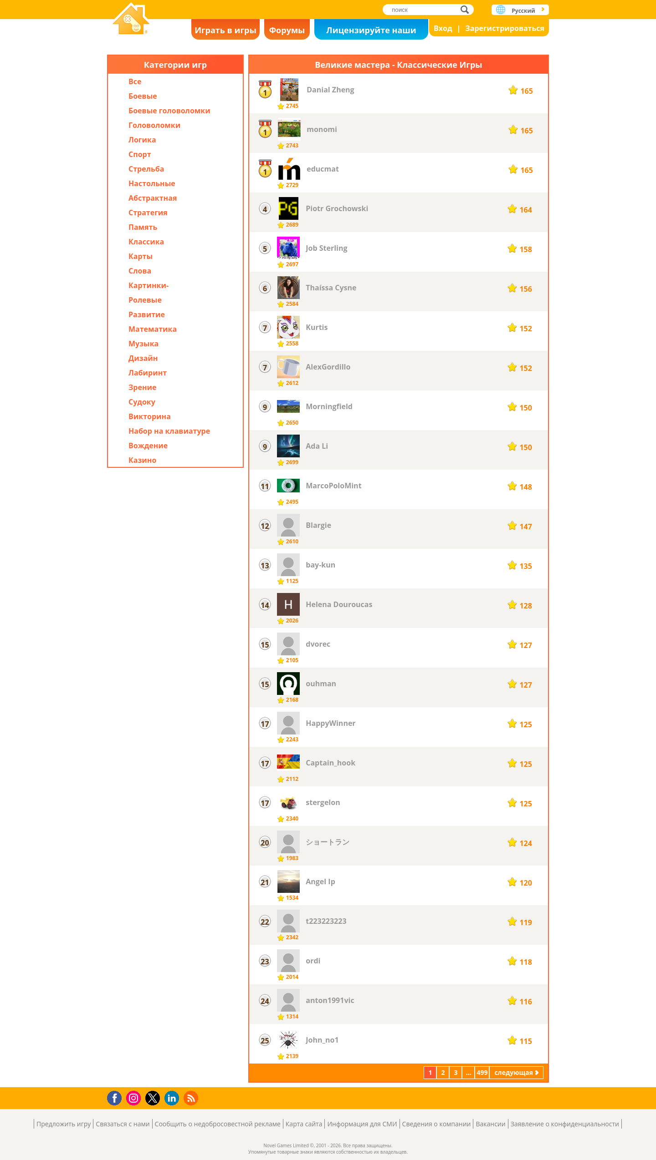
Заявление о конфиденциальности (565, 1123)
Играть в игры (225, 30)
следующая (513, 1072)
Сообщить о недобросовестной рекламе (218, 1123)
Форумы (287, 30)
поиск (467, 9)
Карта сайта (304, 1123)
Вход (443, 28)
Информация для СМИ (362, 1123)
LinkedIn (173, 1098)
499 (482, 1072)
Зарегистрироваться (504, 28)
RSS (192, 1098)
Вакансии (490, 1123)
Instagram (135, 1097)
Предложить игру (63, 1123)
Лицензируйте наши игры (371, 32)
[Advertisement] (175, 668)
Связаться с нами (122, 1123)
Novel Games (131, 19)
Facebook (117, 1097)
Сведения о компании (436, 1123)
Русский (523, 11)
